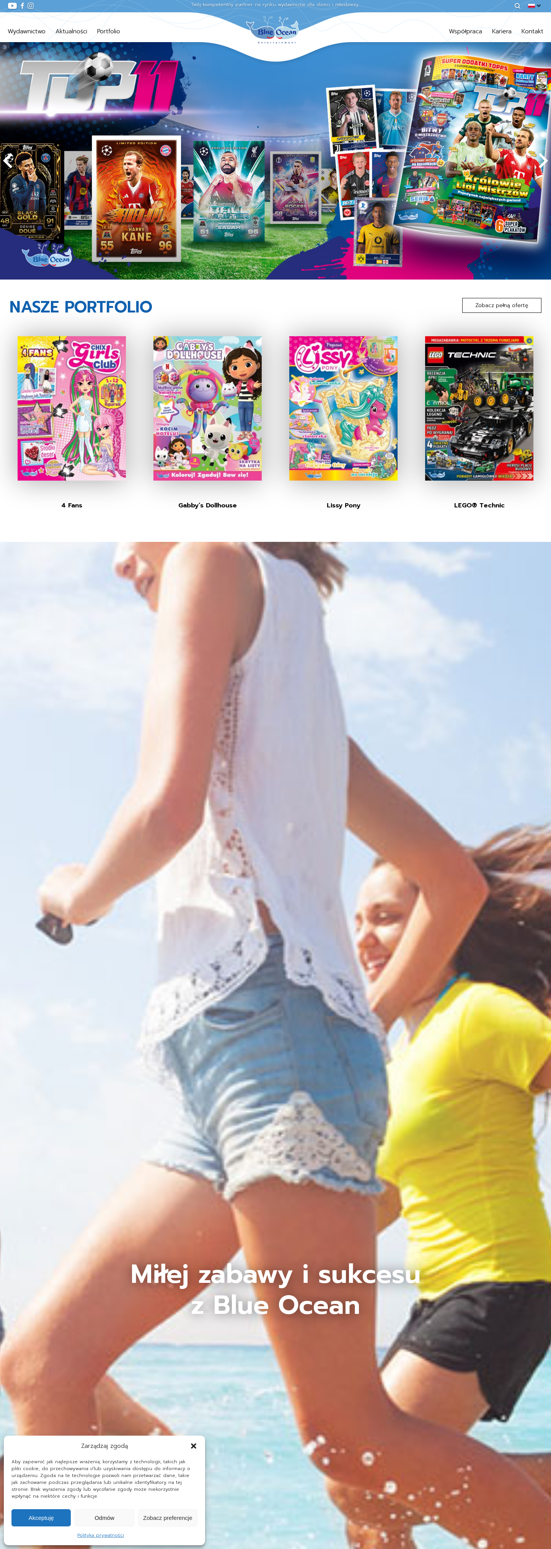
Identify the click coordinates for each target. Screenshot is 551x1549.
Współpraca (465, 31)
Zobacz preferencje (167, 1518)
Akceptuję (41, 1518)
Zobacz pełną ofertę (501, 305)
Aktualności (71, 31)
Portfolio (108, 31)
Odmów (104, 1518)
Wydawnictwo (27, 31)
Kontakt (532, 31)
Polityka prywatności (100, 1535)
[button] (193, 1446)
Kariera (502, 31)
